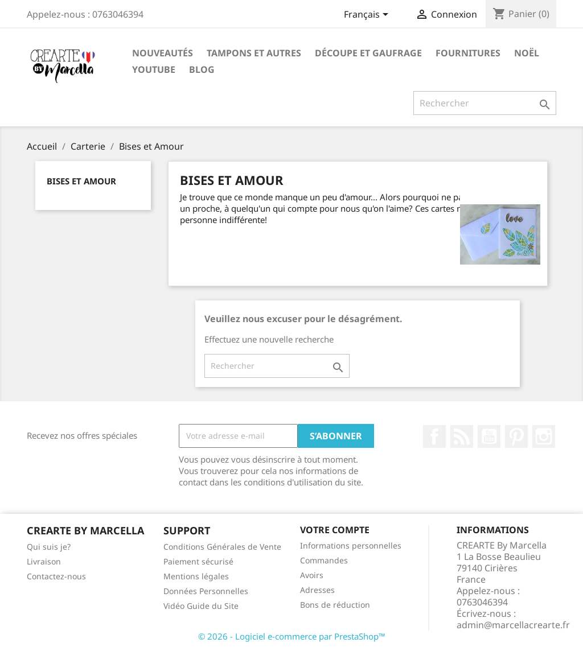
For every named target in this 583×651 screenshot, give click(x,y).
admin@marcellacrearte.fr (513, 625)
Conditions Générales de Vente (222, 546)
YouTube (489, 436)
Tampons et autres (254, 53)
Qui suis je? (49, 546)
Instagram (543, 436)
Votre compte (334, 530)
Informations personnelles (350, 545)
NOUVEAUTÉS (162, 53)
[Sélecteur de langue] (368, 15)
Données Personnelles (205, 591)
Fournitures (468, 53)
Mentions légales (196, 576)
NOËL (526, 53)
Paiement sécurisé (198, 561)
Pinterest (516, 436)
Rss (461, 436)
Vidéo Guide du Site (201, 605)
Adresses (317, 589)
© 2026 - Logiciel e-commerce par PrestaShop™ (291, 636)
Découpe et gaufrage (368, 53)
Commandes (324, 560)
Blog (202, 69)
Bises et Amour (81, 181)
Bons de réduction (335, 604)
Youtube (153, 69)
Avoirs (311, 575)
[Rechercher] (484, 103)
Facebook (434, 436)
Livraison (44, 561)
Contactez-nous (56, 576)
